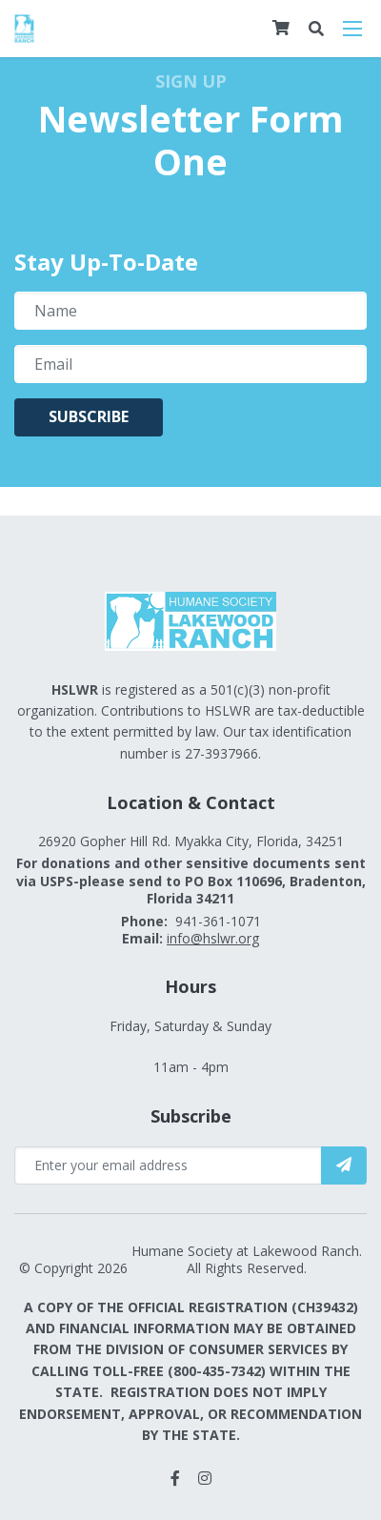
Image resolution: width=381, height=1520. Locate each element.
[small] (175, 1478)
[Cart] (281, 27)
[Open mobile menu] (352, 28)
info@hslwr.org (213, 938)
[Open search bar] (316, 29)
